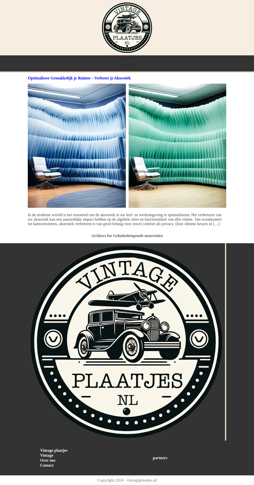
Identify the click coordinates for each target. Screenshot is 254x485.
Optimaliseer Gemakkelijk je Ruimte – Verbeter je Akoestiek (79, 78)
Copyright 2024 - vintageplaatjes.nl (127, 480)
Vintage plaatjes (53, 450)
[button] (127, 62)
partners (160, 458)
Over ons (47, 460)
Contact (47, 465)
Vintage (46, 455)
